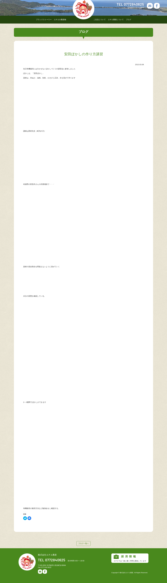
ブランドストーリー (44, 20)
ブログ (128, 20)
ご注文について (99, 20)
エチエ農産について (116, 20)
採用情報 (130, 558)
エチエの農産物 (60, 20)
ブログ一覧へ (83, 543)
